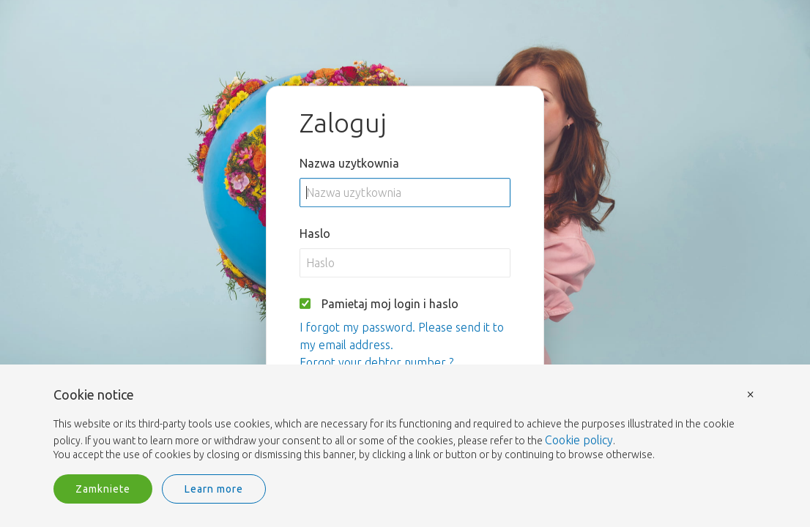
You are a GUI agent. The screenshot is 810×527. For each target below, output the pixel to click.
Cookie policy (579, 439)
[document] (405, 425)
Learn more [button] (214, 489)
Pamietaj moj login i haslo (390, 303)
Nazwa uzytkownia (349, 163)
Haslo (315, 233)
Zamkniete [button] (102, 489)
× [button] (750, 393)
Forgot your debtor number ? (376, 362)
